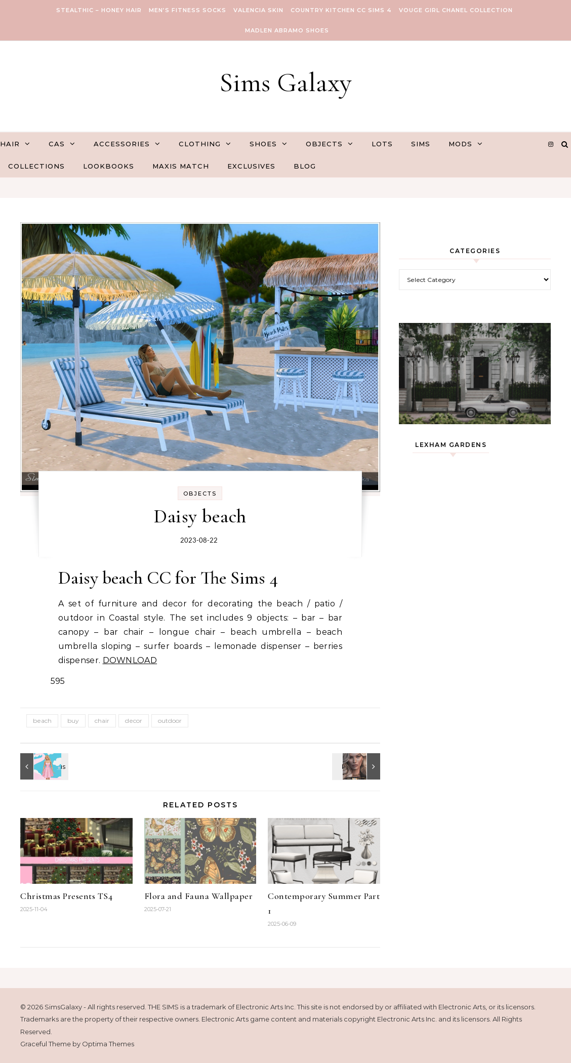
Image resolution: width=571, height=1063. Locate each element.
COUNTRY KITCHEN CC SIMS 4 (341, 10)
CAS (57, 144)
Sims (420, 144)
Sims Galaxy (285, 82)
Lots (382, 144)
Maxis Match (180, 166)
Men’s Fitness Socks (187, 10)
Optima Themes (108, 1044)
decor (133, 720)
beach (42, 720)
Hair (10, 144)
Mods (460, 144)
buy (73, 720)
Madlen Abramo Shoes (287, 30)
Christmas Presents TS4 (66, 896)
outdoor (170, 720)
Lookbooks (108, 166)
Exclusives (251, 166)
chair (102, 720)
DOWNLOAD (130, 660)
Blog (305, 166)
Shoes (263, 144)
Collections (36, 166)
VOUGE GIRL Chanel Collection (456, 10)
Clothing (200, 144)
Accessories (122, 144)
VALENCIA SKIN (258, 10)
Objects (324, 144)
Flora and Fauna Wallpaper (198, 896)
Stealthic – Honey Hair (99, 10)
